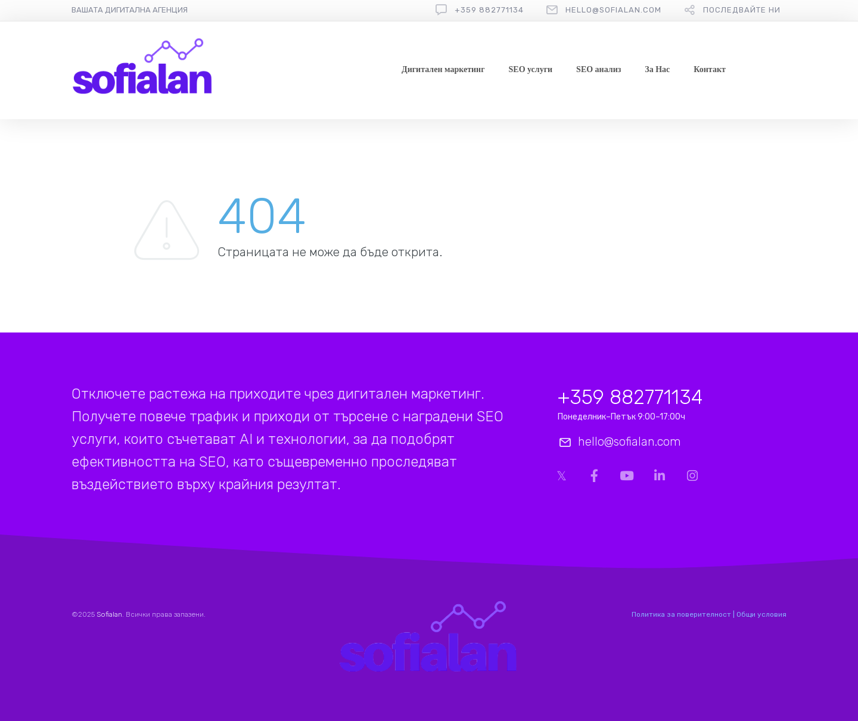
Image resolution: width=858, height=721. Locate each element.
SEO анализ (598, 69)
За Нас (657, 69)
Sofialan (109, 614)
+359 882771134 (489, 9)
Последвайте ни (742, 9)
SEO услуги (531, 69)
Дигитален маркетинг (443, 69)
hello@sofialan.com (613, 9)
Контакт (710, 69)
